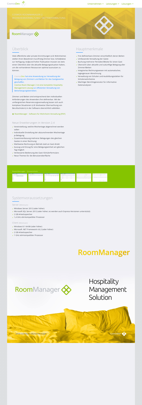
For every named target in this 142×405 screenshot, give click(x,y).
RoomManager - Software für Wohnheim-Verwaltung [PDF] (40, 114)
